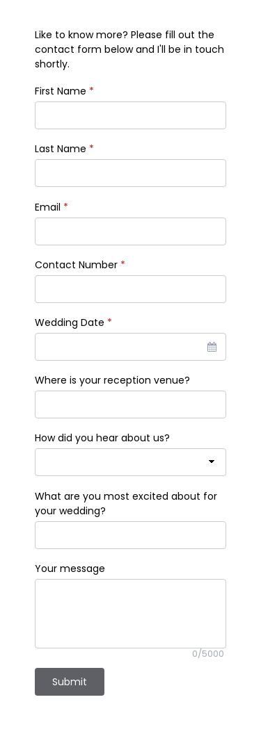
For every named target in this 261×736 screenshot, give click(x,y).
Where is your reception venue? (112, 380)
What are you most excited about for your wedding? (126, 503)
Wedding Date (73, 322)
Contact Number (80, 265)
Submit (69, 682)
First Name (64, 91)
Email (51, 207)
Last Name (64, 149)
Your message (70, 568)
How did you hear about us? (102, 438)
